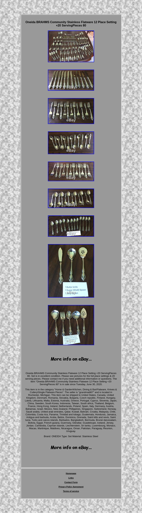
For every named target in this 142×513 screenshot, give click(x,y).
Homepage (71, 473)
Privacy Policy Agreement (71, 487)
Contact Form (71, 482)
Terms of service (71, 491)
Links (71, 478)
